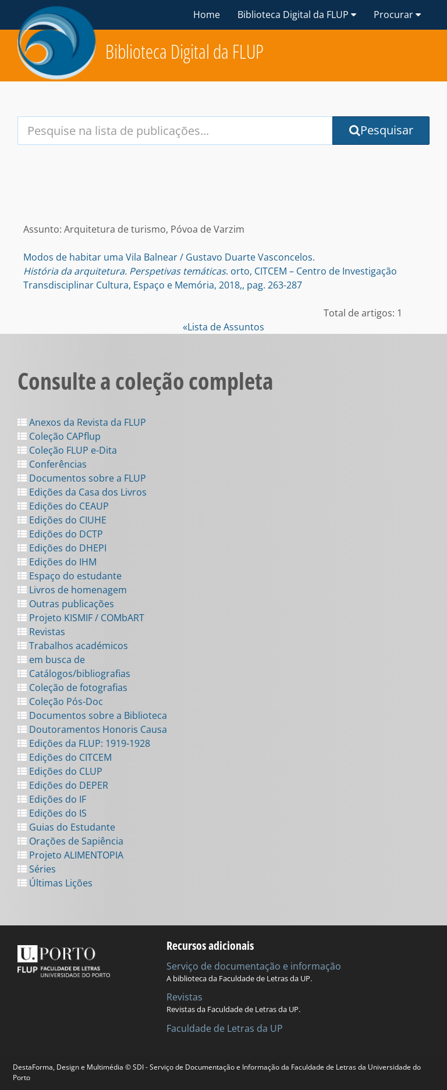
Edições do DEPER (62, 785)
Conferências (52, 464)
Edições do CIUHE (62, 520)
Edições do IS (52, 813)
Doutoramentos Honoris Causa (92, 729)
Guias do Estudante (66, 827)
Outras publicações (65, 603)
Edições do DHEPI (62, 548)
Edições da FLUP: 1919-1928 (83, 743)
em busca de (51, 659)
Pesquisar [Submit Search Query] (381, 130)
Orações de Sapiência (70, 841)
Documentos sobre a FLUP (81, 478)
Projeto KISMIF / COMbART (80, 617)
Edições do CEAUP (63, 506)
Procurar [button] (397, 14)
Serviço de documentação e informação (253, 966)
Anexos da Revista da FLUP (81, 422)
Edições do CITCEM (64, 757)
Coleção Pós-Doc (60, 701)
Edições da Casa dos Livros (82, 492)
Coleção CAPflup (59, 436)
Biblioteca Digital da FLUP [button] (296, 14)
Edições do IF (51, 799)
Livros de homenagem (72, 589)
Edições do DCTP (60, 534)
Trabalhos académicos (72, 645)
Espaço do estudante (69, 575)
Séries (36, 869)
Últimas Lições (55, 883)
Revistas (41, 631)
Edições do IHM (57, 561)
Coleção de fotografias (72, 687)
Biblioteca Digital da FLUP (184, 51)
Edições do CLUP (59, 771)
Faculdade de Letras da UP (224, 1028)
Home (206, 14)
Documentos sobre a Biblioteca (92, 715)
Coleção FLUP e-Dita (67, 450)
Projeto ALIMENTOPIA (70, 855)
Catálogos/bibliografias (73, 673)
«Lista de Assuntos (223, 326)
